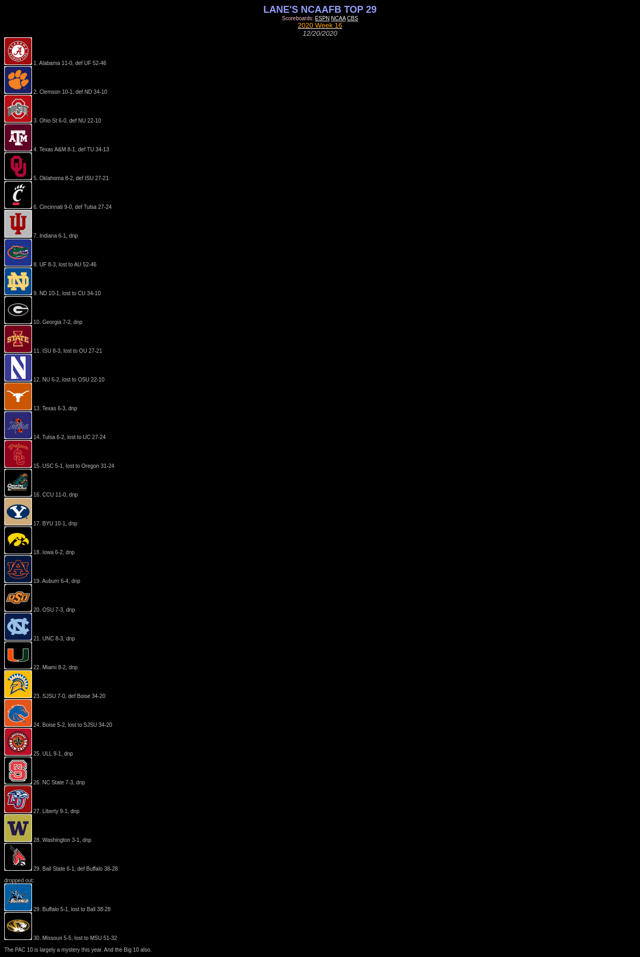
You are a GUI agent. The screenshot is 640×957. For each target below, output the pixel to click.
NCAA (338, 18)
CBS (352, 18)
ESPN (322, 18)
